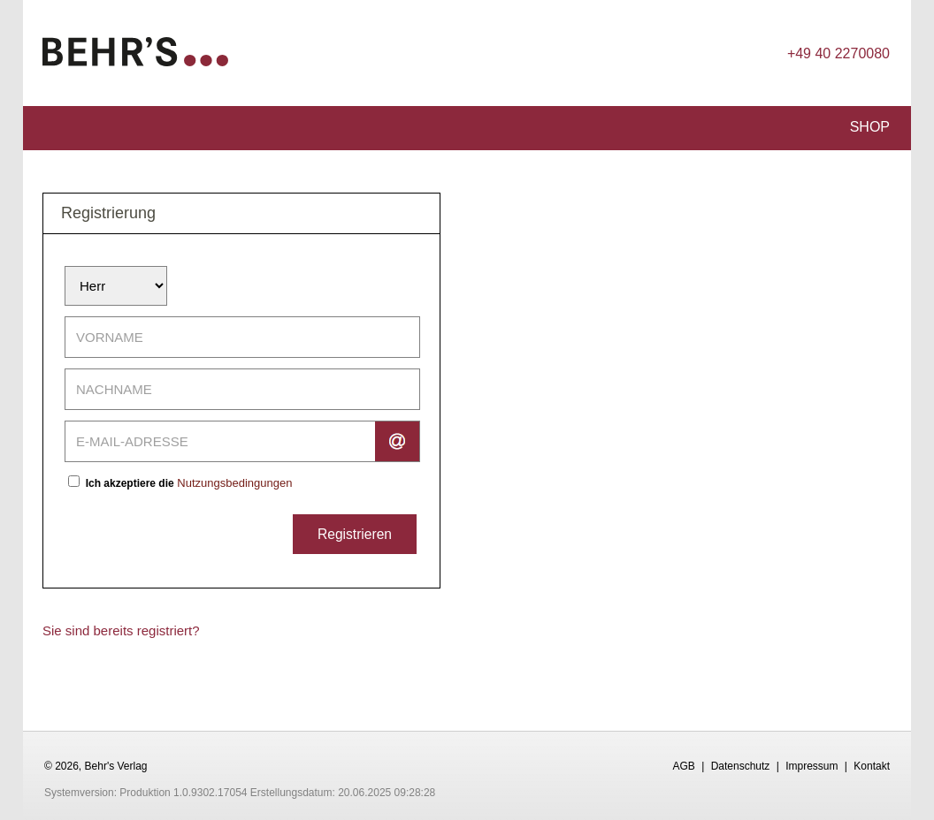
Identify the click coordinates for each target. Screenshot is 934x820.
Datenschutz (740, 766)
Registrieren (355, 534)
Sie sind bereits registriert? (121, 630)
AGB (683, 766)
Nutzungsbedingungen (234, 483)
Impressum (811, 766)
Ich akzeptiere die (130, 483)
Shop (870, 126)
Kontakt (872, 766)
